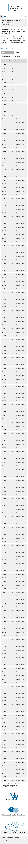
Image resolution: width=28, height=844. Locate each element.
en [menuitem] (26, 16)
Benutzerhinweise (21, 840)
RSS (2, 842)
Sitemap (17, 839)
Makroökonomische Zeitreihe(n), (15, 23)
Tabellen (17, 56)
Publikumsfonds (14, 42)
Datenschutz (12, 840)
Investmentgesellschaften (11, 37)
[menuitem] (1, 16)
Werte (3, 52)
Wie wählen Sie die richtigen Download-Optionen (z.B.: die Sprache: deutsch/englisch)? (13, 785)
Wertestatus (18, 61)
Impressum (16, 837)
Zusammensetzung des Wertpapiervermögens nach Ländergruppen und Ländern (13, 40)
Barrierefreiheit (4, 840)
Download (15, 49)
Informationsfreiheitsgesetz (7, 839)
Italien (13, 44)
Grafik (17, 52)
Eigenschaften (6, 56)
